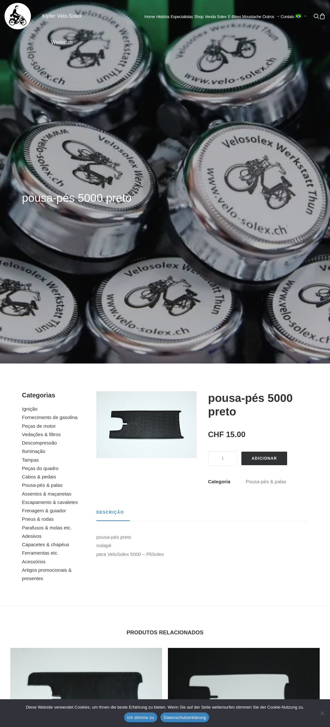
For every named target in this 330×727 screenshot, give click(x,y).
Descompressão (39, 195)
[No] (322, 713)
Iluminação (33, 204)
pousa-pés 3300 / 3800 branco (244, 510)
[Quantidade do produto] (222, 211)
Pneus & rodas (37, 271)
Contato (287, 16)
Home (149, 16)
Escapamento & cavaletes (50, 255)
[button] (316, 16)
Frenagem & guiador (44, 263)
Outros (271, 16)
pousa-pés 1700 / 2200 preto (244, 636)
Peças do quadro (40, 221)
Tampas (30, 212)
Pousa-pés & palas (42, 238)
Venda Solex (216, 16)
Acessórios (33, 314)
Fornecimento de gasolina (50, 170)
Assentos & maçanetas (46, 246)
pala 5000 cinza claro (86, 636)
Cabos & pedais (39, 229)
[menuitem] (149, 17)
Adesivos (32, 289)
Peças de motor (39, 178)
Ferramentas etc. (40, 305)
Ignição (29, 161)
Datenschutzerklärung (185, 717)
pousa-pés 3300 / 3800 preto (86, 510)
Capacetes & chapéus (45, 297)
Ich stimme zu (140, 717)
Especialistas (181, 16)
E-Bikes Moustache (244, 16)
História (162, 16)
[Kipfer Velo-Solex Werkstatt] (18, 16)
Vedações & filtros (41, 187)
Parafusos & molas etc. (47, 280)
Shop (198, 16)
